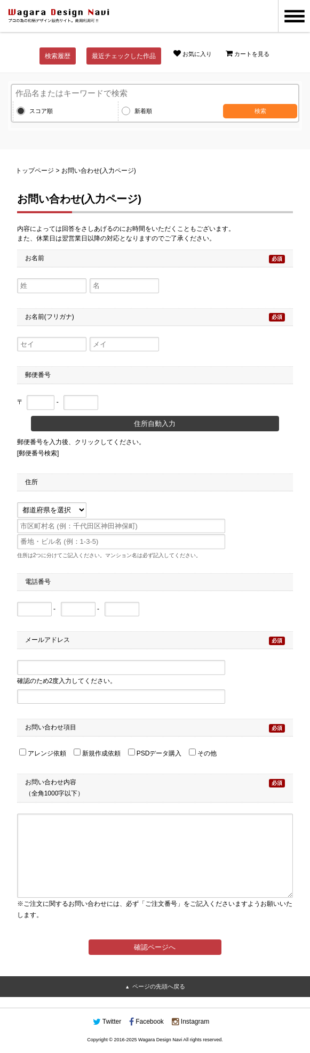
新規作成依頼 (97, 753)
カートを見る (247, 53)
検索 (260, 111)
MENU (294, 16)
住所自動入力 (155, 424)
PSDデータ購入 (155, 753)
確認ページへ (155, 947)
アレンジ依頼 (42, 753)
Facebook (146, 1021)
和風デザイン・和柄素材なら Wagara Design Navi (58, 16)
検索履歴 (57, 56)
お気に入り (192, 53)
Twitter (107, 1021)
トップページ (34, 170)
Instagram (190, 1021)
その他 (203, 753)
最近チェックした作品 (124, 56)
